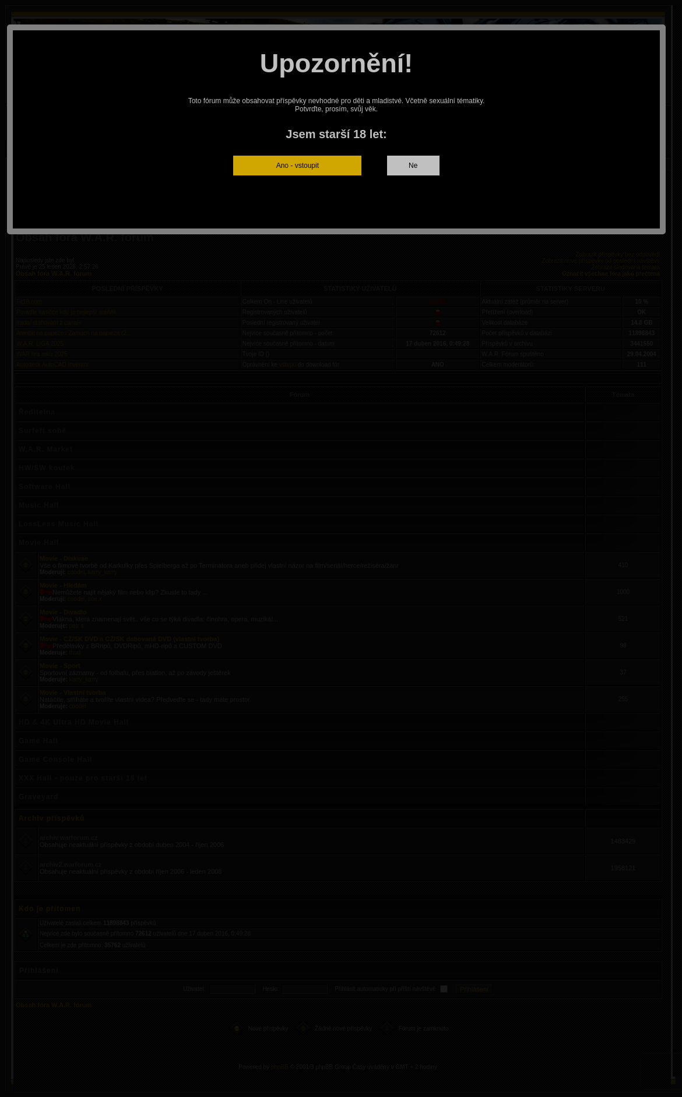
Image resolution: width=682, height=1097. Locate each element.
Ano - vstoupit (297, 165)
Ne (413, 165)
